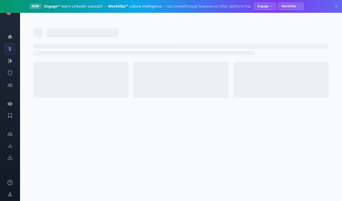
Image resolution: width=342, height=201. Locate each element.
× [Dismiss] (336, 6)
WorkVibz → (291, 6)
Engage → (265, 6)
